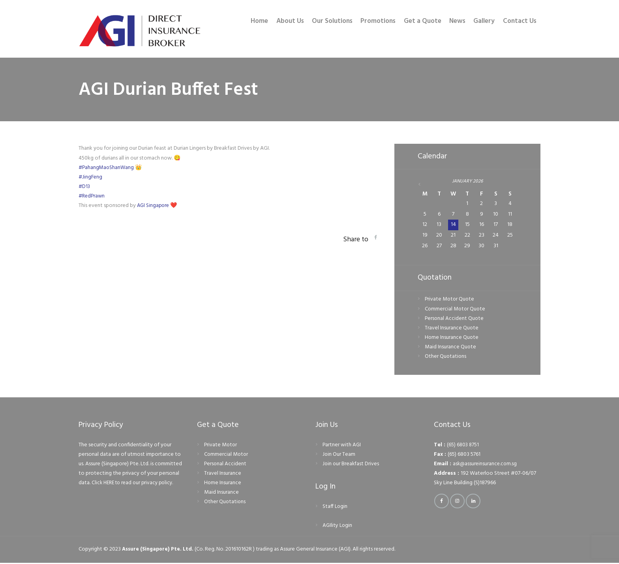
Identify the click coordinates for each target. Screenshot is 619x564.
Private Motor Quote (450, 300)
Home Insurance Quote (452, 338)
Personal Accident (225, 465)
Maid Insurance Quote (450, 347)
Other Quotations (446, 357)
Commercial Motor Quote (456, 309)
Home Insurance (223, 484)
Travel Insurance (222, 474)
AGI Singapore (154, 205)
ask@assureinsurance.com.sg (486, 465)
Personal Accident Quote (455, 319)
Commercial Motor (226, 455)
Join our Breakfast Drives (351, 465)
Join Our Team (339, 455)
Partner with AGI (342, 446)
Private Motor (221, 446)
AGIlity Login (338, 526)
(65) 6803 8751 (463, 446)
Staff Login (335, 507)
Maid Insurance (221, 493)
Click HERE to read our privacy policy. (135, 484)
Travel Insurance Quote (452, 328)
